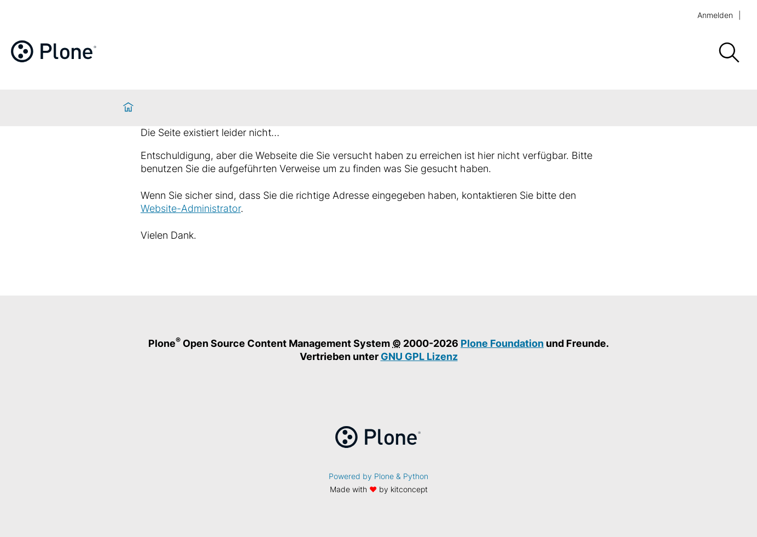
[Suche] (728, 53)
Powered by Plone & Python (378, 476)
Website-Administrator (191, 208)
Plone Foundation (502, 343)
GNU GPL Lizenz (419, 356)
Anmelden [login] (715, 15)
